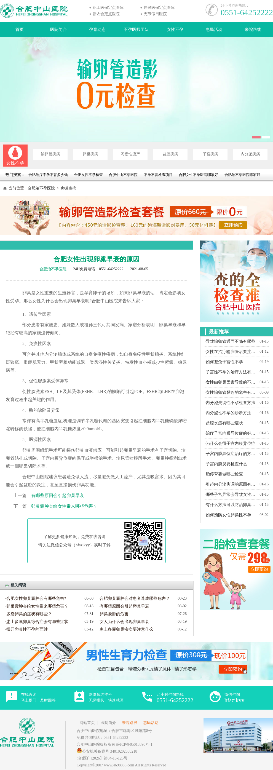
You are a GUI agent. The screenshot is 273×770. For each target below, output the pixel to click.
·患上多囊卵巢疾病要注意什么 (125, 629)
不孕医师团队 (136, 29)
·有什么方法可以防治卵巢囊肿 (231, 504)
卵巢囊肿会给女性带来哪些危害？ (64, 506)
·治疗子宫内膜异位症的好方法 (231, 433)
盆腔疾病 (170, 154)
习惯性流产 (130, 154)
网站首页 (87, 723)
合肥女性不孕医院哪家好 (198, 175)
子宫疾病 (210, 154)
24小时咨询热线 (175, 698)
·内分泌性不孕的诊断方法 (228, 413)
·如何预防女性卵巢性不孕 (228, 515)
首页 (19, 29)
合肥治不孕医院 (41, 188)
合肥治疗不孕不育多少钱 (48, 175)
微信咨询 (234, 698)
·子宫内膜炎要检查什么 (226, 464)
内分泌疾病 (250, 154)
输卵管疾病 (50, 154)
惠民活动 (214, 29)
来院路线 (253, 29)
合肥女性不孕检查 (88, 175)
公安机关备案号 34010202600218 (107, 751)
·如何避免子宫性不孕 (224, 362)
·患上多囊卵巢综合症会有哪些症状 (36, 621)
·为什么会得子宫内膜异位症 (230, 443)
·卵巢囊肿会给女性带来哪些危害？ (36, 606)
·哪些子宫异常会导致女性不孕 (231, 494)
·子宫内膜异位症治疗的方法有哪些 (231, 453)
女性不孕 (175, 29)
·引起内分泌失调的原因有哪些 (231, 484)
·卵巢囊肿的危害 (113, 614)
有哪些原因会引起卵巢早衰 (57, 495)
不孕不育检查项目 (158, 175)
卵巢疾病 (90, 154)
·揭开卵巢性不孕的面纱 (26, 629)
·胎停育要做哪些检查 (224, 474)
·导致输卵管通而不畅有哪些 (230, 341)
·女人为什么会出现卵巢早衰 (123, 621)
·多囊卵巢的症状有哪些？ (28, 614)
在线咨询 (38, 697)
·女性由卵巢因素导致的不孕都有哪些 (231, 382)
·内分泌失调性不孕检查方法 (230, 402)
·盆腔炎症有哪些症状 (224, 423)
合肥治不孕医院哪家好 (242, 175)
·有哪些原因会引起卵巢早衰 (123, 606)
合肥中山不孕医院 (123, 175)
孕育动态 (97, 29)
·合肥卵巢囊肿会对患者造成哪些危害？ (134, 598)
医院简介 (58, 29)
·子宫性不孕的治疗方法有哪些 (231, 372)
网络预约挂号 (106, 697)
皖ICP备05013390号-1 (134, 744)
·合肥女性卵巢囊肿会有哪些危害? (35, 598)
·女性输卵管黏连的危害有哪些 (231, 392)
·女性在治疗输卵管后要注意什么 (231, 351)
